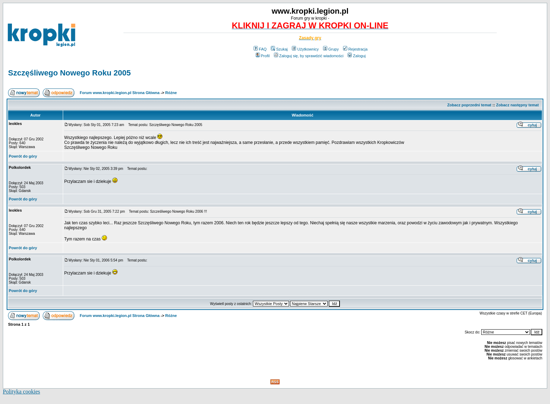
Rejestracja (355, 49)
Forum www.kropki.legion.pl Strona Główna (120, 93)
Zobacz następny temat (517, 105)
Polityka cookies (21, 392)
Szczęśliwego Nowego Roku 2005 (69, 72)
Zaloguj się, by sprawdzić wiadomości (308, 56)
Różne (171, 93)
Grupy (331, 49)
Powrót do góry (23, 156)
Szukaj (279, 49)
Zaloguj (356, 56)
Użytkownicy (305, 49)
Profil (263, 56)
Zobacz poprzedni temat (469, 105)
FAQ (260, 49)
